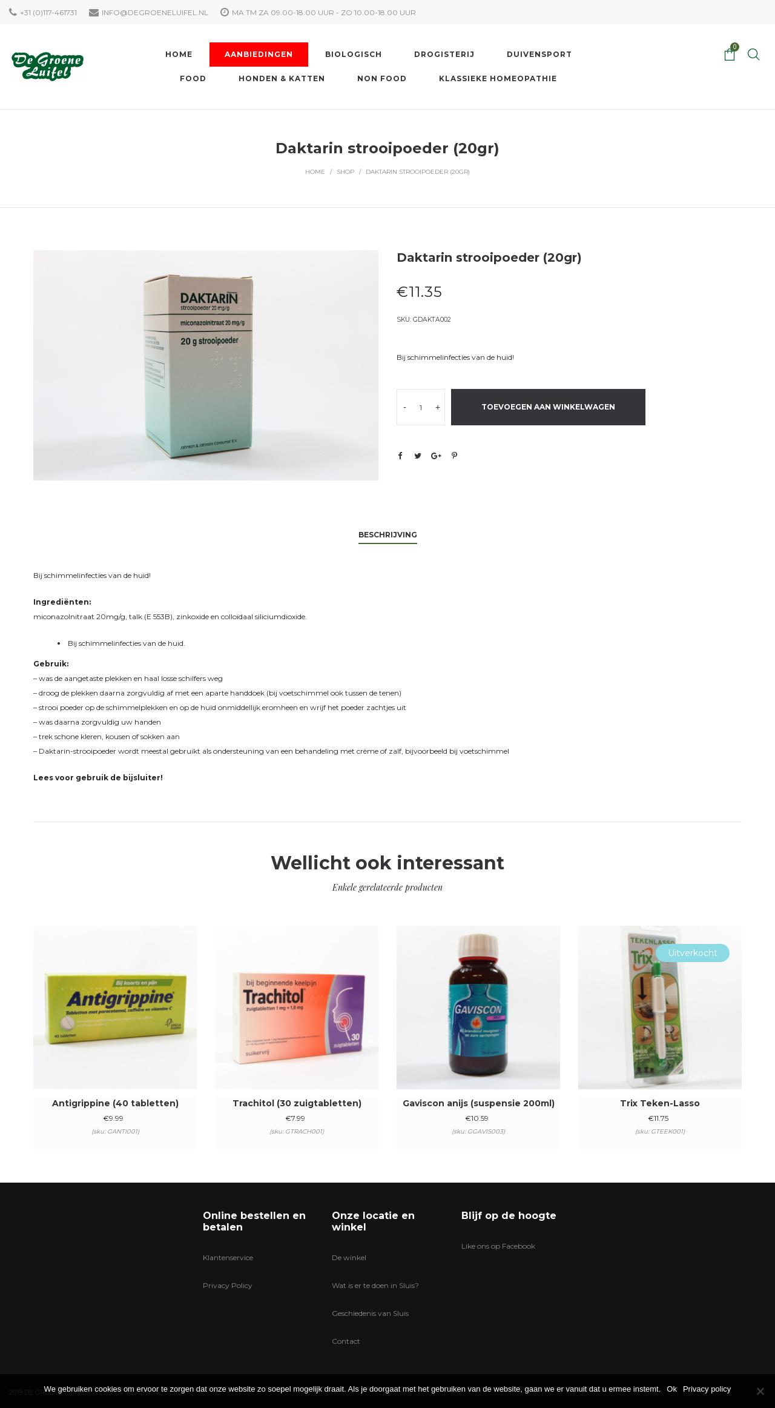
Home (315, 172)
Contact (346, 1341)
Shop (345, 172)
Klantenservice (228, 1257)
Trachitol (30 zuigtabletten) (296, 1103)
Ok (672, 1388)
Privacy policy (707, 1388)
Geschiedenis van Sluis (370, 1313)
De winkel (349, 1257)
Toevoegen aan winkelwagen (548, 406)
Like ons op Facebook (498, 1245)
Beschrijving (387, 534)
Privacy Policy (227, 1285)
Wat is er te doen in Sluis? (375, 1285)
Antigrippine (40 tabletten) (115, 1103)
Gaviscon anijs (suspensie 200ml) (479, 1103)
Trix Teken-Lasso (660, 1103)
